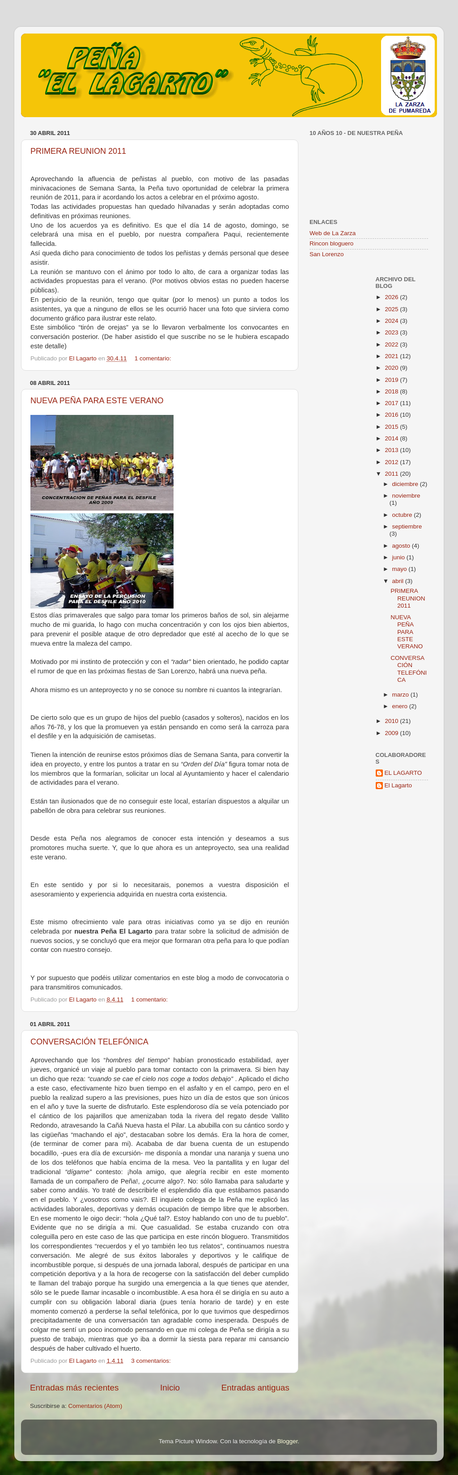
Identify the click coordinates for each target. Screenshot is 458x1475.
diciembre (406, 484)
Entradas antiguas (255, 1387)
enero (400, 706)
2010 (392, 721)
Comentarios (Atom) (95, 1406)
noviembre (406, 495)
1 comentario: (154, 358)
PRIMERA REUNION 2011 (78, 151)
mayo (400, 569)
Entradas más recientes (74, 1387)
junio (399, 557)
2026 (392, 297)
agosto (402, 545)
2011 (392, 473)
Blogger (287, 1441)
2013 (392, 450)
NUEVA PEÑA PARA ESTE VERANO (96, 400)
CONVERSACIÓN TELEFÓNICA (89, 1041)
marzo (401, 694)
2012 (392, 462)
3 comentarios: (151, 1360)
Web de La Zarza (333, 233)
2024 (392, 320)
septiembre (407, 526)
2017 (392, 403)
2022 (392, 344)
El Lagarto (398, 785)
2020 (392, 367)
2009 (392, 733)
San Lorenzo (327, 254)
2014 (392, 438)
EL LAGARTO (403, 772)
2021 (392, 356)
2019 (392, 379)
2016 (392, 414)
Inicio (170, 1387)
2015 (392, 426)
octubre (403, 514)
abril (398, 581)
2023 (392, 332)
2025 (392, 309)
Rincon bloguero (331, 243)
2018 (392, 391)
